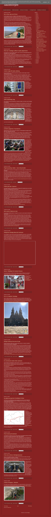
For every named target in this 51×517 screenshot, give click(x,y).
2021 (36, 19)
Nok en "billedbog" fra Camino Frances (13, 271)
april (37, 54)
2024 (36, 16)
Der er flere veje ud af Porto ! (11, 14)
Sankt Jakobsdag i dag (9, 99)
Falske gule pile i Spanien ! (10, 186)
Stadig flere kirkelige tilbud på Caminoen (13, 232)
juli (36, 29)
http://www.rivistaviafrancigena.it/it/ (22, 178)
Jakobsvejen (11, 4)
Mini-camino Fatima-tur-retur (11, 211)
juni (37, 52)
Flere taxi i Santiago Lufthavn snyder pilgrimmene (16, 50)
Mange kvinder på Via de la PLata (12, 341)
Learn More (45, 2)
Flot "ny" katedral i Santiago (10, 296)
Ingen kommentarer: (15, 46)
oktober (37, 26)
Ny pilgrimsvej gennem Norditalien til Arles (14, 398)
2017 (36, 59)
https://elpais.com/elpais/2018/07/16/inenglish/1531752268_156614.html (14, 204)
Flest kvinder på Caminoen (10, 433)
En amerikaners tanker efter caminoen (13, 360)
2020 (36, 20)
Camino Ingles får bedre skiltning (12, 71)
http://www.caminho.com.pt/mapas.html (13, 225)
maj (37, 53)
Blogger (29, 512)
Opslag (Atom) (9, 507)
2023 (36, 17)
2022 (36, 18)
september (37, 27)
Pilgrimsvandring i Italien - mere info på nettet (15, 168)
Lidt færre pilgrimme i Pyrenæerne (12, 128)
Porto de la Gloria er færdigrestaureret (13, 455)
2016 (36, 60)
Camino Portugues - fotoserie (11, 482)
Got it (48, 2)
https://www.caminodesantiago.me (9, 365)
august (37, 28)
